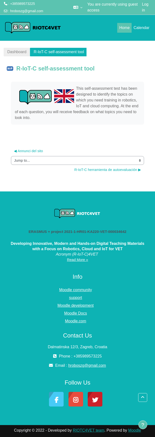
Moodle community (75, 290)
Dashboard (16, 52)
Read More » (77, 260)
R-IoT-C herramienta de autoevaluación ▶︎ (107, 170)
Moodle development (76, 305)
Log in (145, 7)
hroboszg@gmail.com (26, 11)
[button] (77, 7)
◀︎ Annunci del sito (28, 151)
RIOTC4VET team (89, 430)
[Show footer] (142, 424)
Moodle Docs (75, 313)
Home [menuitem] (124, 28)
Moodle (134, 430)
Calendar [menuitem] (141, 28)
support (75, 298)
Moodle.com (75, 321)
